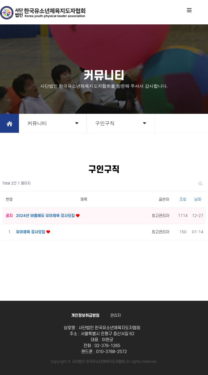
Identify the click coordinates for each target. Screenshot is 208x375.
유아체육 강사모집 (31, 231)
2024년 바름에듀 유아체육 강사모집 (46, 215)
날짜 (197, 199)
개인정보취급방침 (85, 315)
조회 (182, 199)
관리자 (115, 315)
